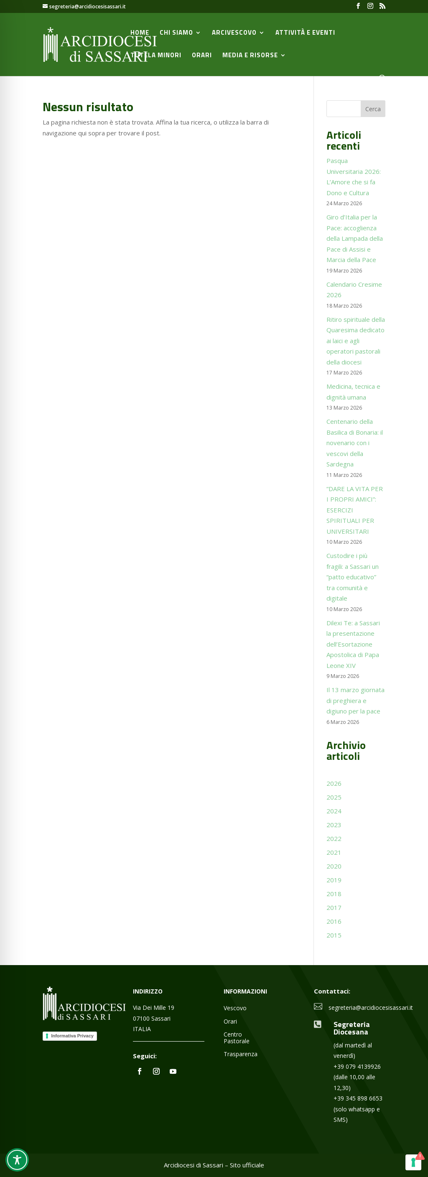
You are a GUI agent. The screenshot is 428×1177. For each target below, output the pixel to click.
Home (139, 33)
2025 (333, 797)
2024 (333, 811)
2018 (333, 893)
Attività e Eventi (305, 33)
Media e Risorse (250, 56)
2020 (333, 866)
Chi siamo (176, 33)
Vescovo (235, 1008)
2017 (333, 907)
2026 (333, 783)
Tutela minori (155, 56)
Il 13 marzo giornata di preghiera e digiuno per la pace (355, 700)
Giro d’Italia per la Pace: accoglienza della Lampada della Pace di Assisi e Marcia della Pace (354, 238)
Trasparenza (240, 1054)
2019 (333, 880)
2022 (333, 838)
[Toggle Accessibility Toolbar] (17, 1160)
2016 (333, 921)
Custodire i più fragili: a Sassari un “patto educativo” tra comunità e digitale (352, 576)
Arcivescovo (234, 33)
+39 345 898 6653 (358, 1098)
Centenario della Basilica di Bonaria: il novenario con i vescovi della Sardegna (354, 442)
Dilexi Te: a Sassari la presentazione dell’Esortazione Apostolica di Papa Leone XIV (353, 644)
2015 (333, 935)
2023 (333, 824)
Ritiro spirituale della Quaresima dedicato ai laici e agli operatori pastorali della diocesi (355, 340)
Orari (202, 56)
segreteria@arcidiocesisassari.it (371, 1007)
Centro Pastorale (237, 1038)
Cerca (373, 109)
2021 (333, 852)
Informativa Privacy (72, 1035)
